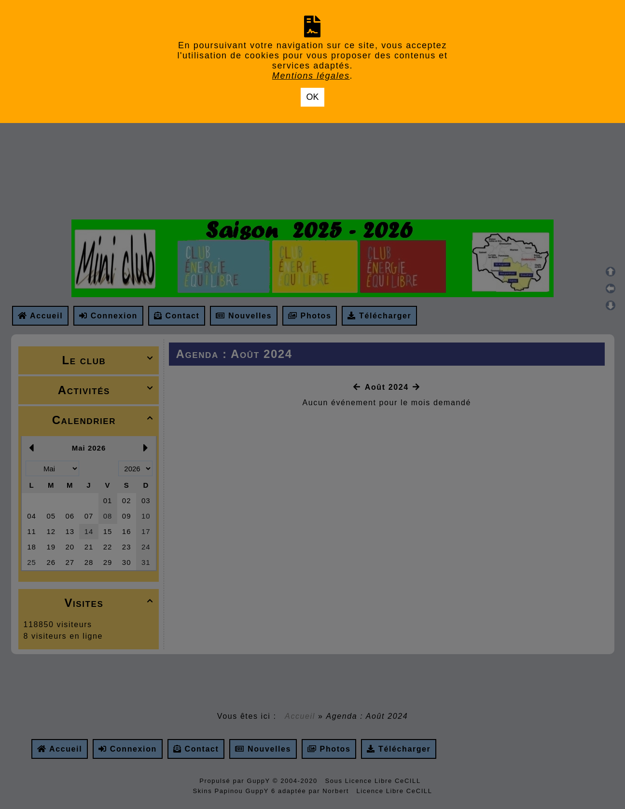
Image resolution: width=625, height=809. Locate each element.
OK (312, 97)
